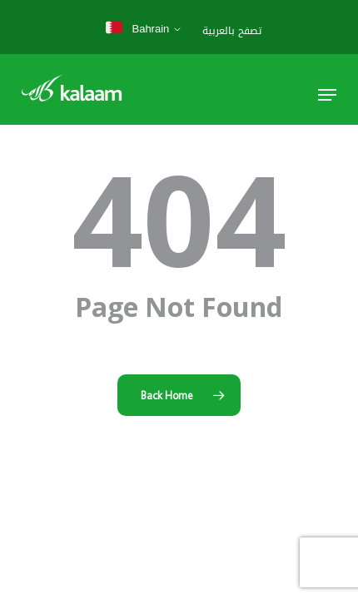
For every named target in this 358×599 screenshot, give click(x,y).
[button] (327, 95)
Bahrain (137, 28)
